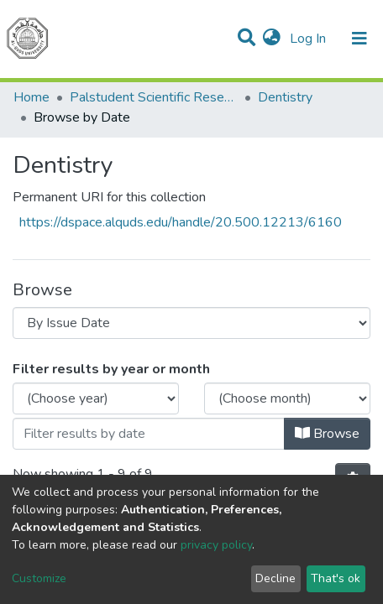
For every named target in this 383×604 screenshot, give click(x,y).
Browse (327, 433)
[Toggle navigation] (359, 38)
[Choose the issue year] (96, 398)
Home (31, 97)
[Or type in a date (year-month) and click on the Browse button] (149, 434)
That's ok (335, 578)
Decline (275, 578)
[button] (271, 39)
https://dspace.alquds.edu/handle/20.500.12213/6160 (180, 222)
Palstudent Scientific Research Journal (154, 97)
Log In (309, 38)
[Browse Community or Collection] (191, 323)
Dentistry (285, 97)
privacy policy (216, 545)
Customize (39, 578)
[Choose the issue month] (287, 398)
